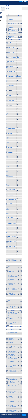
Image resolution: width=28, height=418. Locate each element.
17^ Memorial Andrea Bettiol (10, 402)
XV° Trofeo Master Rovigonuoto (11, 275)
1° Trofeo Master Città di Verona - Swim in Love (12, 370)
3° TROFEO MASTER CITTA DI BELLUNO (12, 294)
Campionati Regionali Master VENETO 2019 (12, 365)
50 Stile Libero (7, 43)
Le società (25, 1)
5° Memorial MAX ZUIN (10, 323)
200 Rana (7, 108)
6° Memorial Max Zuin (10, 366)
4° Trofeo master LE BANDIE (11, 29)
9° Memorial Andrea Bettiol (10, 384)
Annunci (1, 20)
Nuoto (1, 6)
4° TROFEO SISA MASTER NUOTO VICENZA (12, 260)
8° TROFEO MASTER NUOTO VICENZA (13, 37)
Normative (1, 18)
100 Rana (7, 58)
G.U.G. (1, 16)
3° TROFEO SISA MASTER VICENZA (11, 259)
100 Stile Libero (7, 94)
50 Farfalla (7, 56)
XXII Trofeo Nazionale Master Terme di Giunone (12, 351)
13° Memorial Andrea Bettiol (11, 329)
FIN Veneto (21, 1)
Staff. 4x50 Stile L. (7, 84)
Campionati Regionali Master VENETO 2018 (12, 322)
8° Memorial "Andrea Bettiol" (10, 342)
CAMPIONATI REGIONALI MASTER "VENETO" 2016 (12, 285)
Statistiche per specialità (9, 12)
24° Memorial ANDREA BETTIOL (11, 411)
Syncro (1, 14)
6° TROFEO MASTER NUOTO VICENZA (11, 355)
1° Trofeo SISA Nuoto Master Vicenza (12, 16)
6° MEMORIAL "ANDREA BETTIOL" (11, 339)
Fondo (1, 12)
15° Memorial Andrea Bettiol (10, 318)
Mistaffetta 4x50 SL (7, 142)
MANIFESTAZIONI (2, 7)
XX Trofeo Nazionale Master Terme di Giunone (13, 30)
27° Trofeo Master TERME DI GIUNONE (12, 23)
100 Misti (6, 89)
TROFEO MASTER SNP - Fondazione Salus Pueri (12, 289)
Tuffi (0, 13)
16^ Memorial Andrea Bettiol (11, 36)
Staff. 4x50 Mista (7, 175)
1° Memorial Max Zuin (10, 357)
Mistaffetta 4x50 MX (7, 166)
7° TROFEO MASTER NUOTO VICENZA (11, 306)
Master (1, 17)
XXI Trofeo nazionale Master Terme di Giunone (12, 391)
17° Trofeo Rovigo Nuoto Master (11, 279)
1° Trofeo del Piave (9, 280)
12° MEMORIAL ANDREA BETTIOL (11, 312)
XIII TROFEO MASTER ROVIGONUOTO (11, 271)
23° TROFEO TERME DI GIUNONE (11, 278)
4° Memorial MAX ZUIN (11, 24)
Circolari (1, 9)
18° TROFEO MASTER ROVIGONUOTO (11, 395)
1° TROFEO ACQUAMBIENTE (10, 284)
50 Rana (6, 48)
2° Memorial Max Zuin (10, 396)
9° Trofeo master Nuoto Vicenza (11, 361)
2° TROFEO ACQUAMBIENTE (12, 22)
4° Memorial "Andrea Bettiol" (10, 338)
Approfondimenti (2, 10)
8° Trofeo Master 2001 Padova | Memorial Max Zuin (12, 371)
